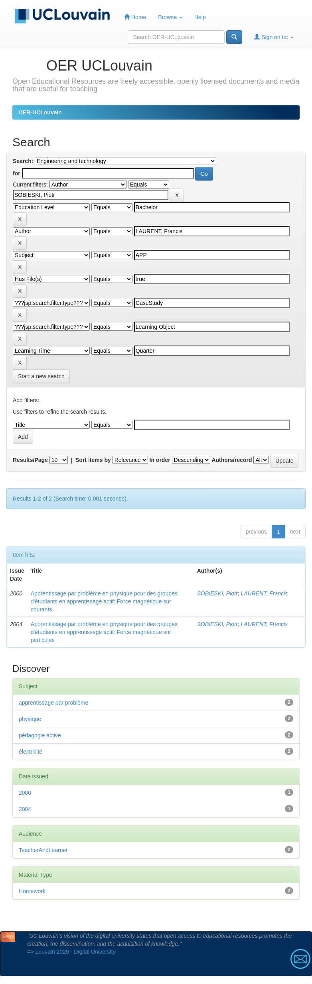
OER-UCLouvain (40, 112)
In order (160, 460)
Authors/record (231, 460)
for (16, 173)
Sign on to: (274, 36)
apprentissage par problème (53, 702)
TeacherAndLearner (43, 850)
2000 (25, 793)
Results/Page (30, 460)
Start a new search (41, 376)
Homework (32, 891)
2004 (25, 809)
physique (30, 719)
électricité (30, 751)
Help (200, 17)
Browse (170, 17)
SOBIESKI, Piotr (217, 593)
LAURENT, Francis (264, 593)
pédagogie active (40, 735)
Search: (23, 161)
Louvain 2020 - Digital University (76, 952)
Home (135, 17)
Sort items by (93, 460)
